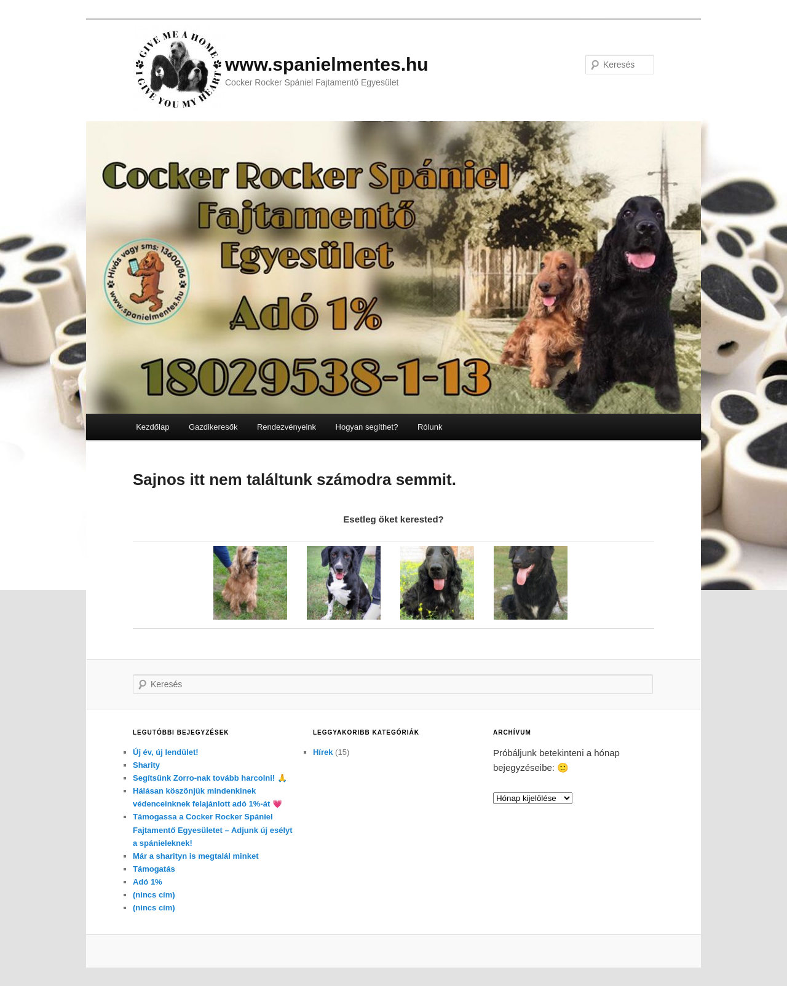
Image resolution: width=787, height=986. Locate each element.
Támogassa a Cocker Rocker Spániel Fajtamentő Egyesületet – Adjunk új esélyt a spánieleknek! (213, 829)
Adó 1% (147, 881)
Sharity (146, 765)
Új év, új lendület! (166, 752)
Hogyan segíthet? (367, 427)
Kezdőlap (152, 427)
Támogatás (154, 869)
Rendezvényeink (286, 427)
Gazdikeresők (213, 427)
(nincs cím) (154, 894)
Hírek (323, 752)
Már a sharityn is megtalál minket (195, 856)
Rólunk (429, 427)
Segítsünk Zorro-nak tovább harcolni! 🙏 (210, 778)
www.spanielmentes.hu (327, 64)
